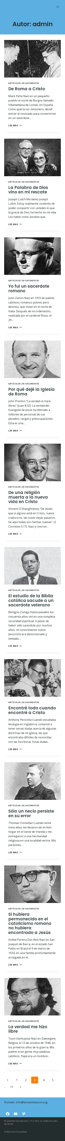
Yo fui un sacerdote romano (28, 288)
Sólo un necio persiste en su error (31, 813)
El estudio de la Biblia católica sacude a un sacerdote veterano (31, 600)
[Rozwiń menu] (57, 6)
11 (11, 1087)
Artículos (14, 83)
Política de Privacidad (15, 1131)
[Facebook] (7, 1113)
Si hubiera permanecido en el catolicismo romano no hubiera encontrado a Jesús (29, 923)
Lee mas (15, 125)
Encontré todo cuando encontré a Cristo (32, 710)
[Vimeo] (23, 1113)
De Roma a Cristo (26, 89)
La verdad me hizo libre (27, 1029)
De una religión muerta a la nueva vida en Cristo (28, 497)
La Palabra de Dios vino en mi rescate (28, 190)
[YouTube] (15, 1113)
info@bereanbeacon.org (31, 1102)
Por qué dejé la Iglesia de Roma (31, 391)
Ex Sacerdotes (30, 83)
